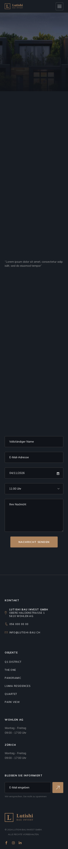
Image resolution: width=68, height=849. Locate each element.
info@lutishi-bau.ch (24, 632)
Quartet (11, 693)
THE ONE (10, 669)
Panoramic (13, 677)
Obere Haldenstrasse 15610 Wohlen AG (28, 613)
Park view (12, 702)
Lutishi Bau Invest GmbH (27, 829)
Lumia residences (18, 685)
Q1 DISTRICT (13, 661)
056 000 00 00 (19, 624)
